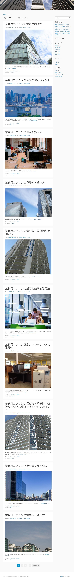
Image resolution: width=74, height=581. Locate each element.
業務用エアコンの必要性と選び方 (25, 182)
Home (68, 5)
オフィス (14, 123)
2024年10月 (58, 47)
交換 (10, 507)
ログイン (57, 70)
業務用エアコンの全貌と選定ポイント (27, 80)
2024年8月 (57, 51)
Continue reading (11, 68)
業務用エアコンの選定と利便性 (23, 23)
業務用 (18, 123)
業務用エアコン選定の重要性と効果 (26, 465)
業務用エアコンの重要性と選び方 (25, 515)
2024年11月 (58, 45)
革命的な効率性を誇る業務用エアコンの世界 (21, 4)
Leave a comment (26, 27)
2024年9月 (57, 49)
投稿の (58, 72)
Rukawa (20, 27)
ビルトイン (12, 72)
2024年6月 (57, 54)
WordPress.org (58, 76)
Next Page (36, 565)
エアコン (11, 123)
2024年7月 (57, 53)
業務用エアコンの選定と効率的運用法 (27, 288)
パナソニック (12, 223)
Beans (61, 576)
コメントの (59, 74)
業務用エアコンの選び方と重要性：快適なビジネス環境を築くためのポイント (27, 406)
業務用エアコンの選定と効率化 (23, 132)
